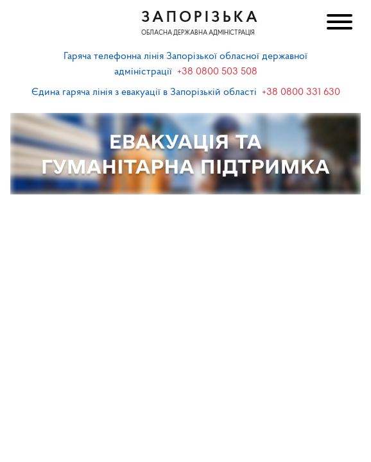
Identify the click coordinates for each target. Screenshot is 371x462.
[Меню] (338, 23)
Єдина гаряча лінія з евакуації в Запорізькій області (144, 92)
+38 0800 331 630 (301, 92)
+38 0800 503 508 (217, 72)
